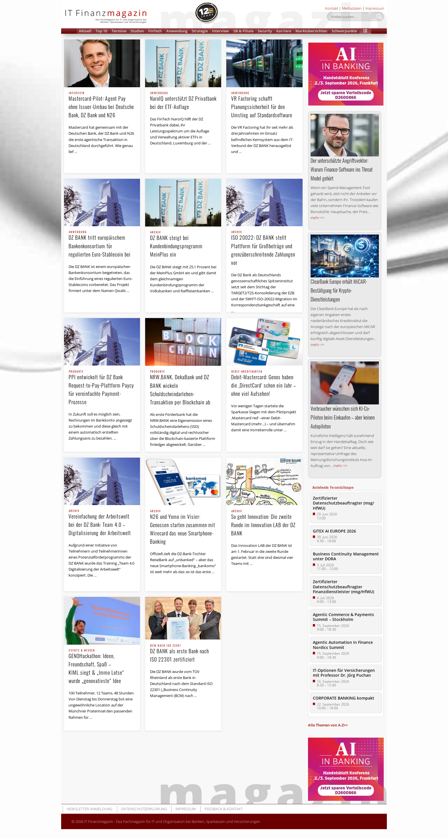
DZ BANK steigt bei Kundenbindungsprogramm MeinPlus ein (183, 244)
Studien (137, 30)
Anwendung (176, 30)
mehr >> (317, 217)
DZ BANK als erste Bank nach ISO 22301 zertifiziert (183, 653)
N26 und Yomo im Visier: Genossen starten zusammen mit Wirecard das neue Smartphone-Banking (183, 527)
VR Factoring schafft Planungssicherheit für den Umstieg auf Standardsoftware (264, 105)
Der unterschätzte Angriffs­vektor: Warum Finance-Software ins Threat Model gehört (342, 169)
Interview (220, 30)
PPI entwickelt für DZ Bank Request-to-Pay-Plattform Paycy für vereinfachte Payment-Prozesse (102, 388)
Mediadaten (352, 8)
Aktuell (85, 30)
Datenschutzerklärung (144, 808)
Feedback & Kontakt (224, 808)
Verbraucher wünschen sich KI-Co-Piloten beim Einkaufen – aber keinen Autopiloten (343, 417)
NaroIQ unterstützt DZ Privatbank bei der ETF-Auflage (183, 101)
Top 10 (101, 30)
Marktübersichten (311, 30)
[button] (365, 31)
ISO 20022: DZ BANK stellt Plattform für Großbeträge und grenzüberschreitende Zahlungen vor (264, 248)
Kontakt (331, 8)
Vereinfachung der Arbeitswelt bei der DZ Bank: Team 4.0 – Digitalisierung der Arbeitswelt (102, 523)
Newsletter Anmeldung (89, 808)
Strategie (200, 30)
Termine (119, 30)
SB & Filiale (243, 30)
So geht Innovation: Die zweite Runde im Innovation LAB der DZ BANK (264, 523)
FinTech (155, 30)
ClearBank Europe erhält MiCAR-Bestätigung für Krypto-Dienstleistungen (339, 290)
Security (265, 30)
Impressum (374, 8)
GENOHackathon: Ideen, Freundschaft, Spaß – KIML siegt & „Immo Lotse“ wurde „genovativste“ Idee (102, 666)
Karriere (283, 30)
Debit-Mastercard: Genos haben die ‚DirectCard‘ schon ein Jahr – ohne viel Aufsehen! (264, 383)
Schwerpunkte (344, 30)
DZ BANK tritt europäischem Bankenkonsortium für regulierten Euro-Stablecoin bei (102, 244)
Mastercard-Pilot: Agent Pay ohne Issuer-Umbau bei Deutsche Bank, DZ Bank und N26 (102, 105)
